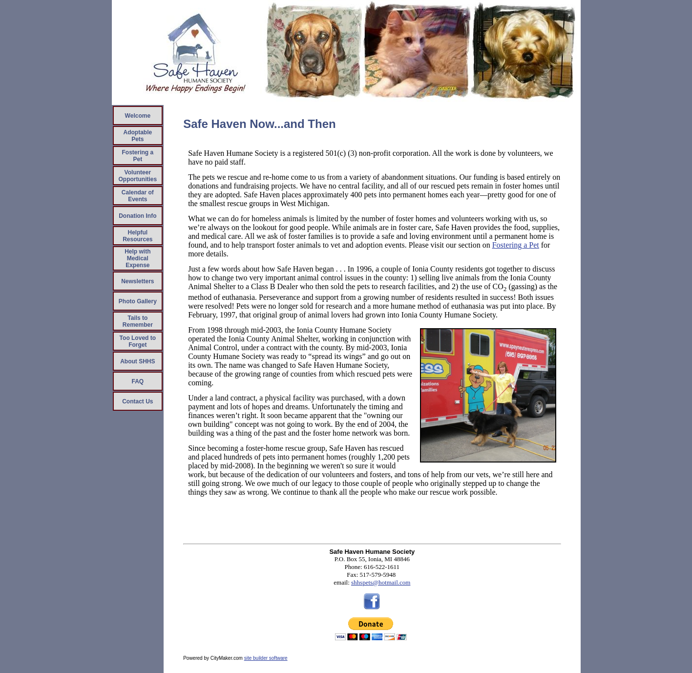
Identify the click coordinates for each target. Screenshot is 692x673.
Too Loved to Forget (138, 341)
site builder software (266, 658)
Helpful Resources (137, 236)
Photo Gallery (138, 301)
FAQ (138, 381)
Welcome (137, 115)
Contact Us (137, 401)
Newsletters (137, 281)
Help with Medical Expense (137, 258)
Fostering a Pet (137, 156)
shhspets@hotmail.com (380, 582)
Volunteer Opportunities (138, 176)
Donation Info (137, 215)
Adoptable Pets (138, 136)
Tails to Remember (138, 321)
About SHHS (137, 361)
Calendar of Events (138, 196)
